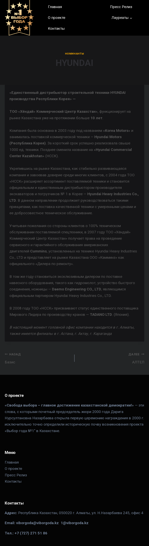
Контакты (56, 28)
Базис (38, 358)
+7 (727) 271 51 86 (31, 533)
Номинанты (74, 53)
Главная (55, 7)
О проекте (56, 17)
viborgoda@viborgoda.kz (37, 523)
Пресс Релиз (121, 7)
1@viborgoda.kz (74, 523)
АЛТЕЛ (111, 358)
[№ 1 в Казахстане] (19, 18)
